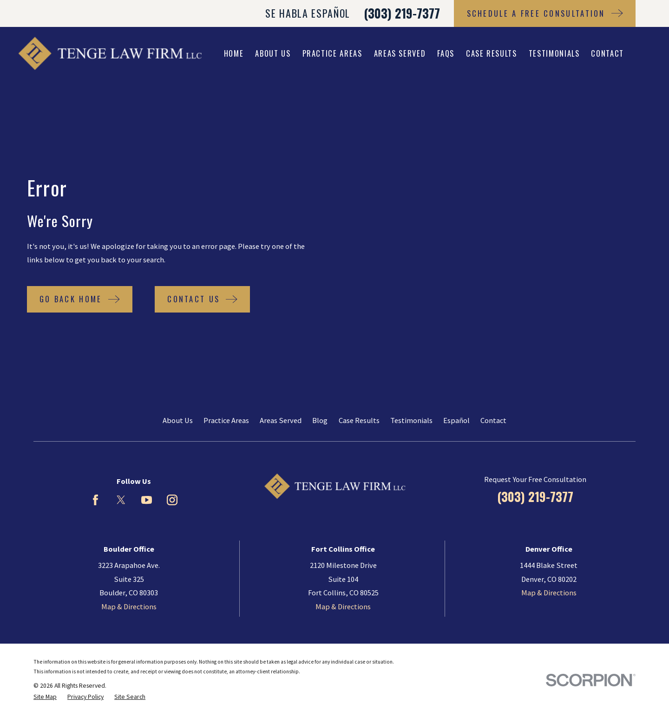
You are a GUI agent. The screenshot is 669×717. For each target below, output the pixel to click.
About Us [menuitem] (272, 53)
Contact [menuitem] (607, 53)
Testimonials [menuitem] (554, 53)
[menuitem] (45, 697)
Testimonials (411, 420)
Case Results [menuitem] (491, 53)
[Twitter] (121, 500)
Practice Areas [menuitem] (332, 53)
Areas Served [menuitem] (400, 53)
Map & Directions (129, 606)
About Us (178, 420)
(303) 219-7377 (402, 13)
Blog (320, 420)
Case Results (359, 420)
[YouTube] (146, 500)
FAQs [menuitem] (445, 53)
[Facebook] (95, 500)
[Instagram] (172, 500)
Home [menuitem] (234, 53)
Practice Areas (226, 420)
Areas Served (281, 420)
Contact (493, 420)
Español (456, 420)
